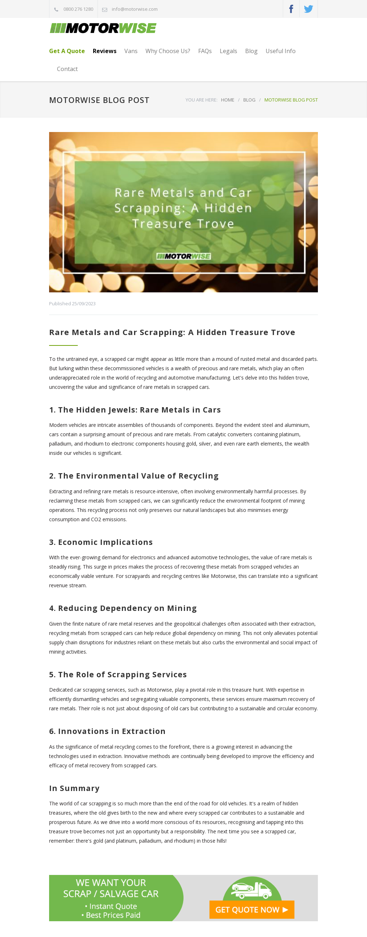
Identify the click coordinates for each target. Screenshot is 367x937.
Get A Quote (67, 51)
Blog (251, 51)
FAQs (205, 51)
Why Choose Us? (168, 51)
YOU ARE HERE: (202, 99)
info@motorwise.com (135, 9)
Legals (228, 51)
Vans (131, 51)
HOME (227, 99)
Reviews (104, 51)
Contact (67, 69)
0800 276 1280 (78, 9)
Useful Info (281, 51)
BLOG (249, 99)
